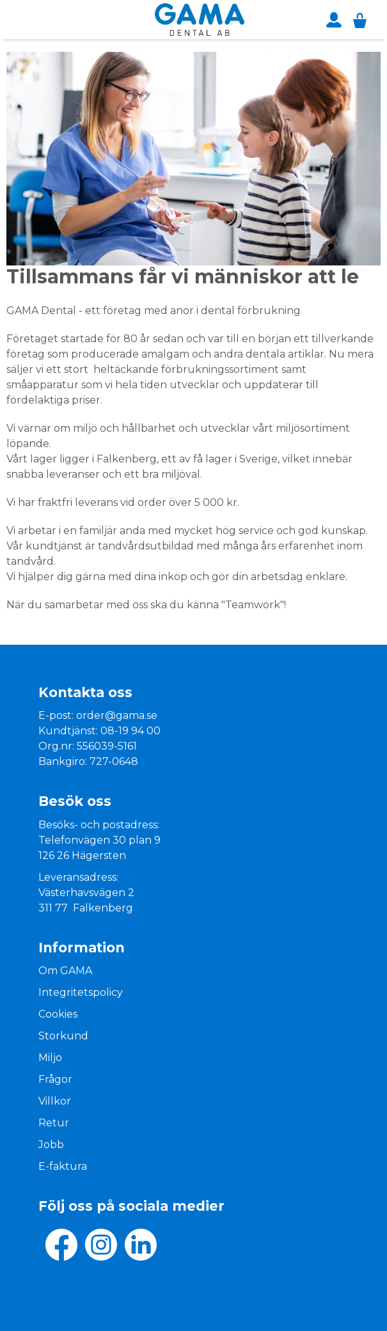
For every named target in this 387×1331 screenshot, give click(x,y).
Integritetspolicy (80, 992)
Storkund (63, 1036)
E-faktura (62, 1166)
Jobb (51, 1144)
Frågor (55, 1079)
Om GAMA (65, 971)
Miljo (50, 1057)
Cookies (57, 1014)
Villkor (54, 1101)
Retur (53, 1123)
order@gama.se (116, 715)
